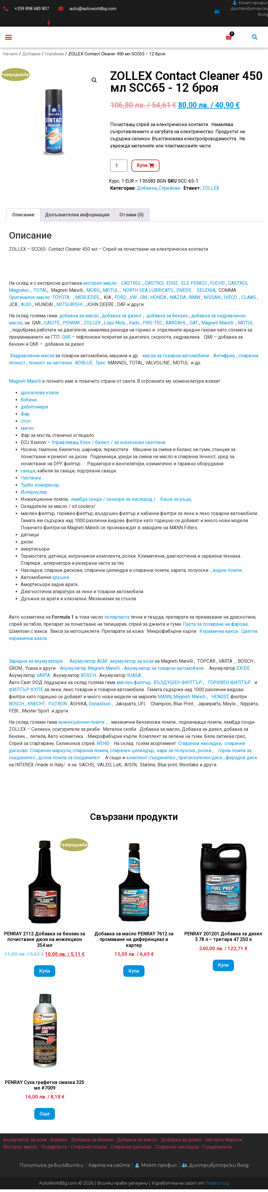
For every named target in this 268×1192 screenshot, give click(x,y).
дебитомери (34, 409)
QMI (66, 340)
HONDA (158, 300)
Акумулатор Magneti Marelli (90, 671)
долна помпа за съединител (69, 760)
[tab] (23, 217)
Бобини (59, 1143)
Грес (100, 365)
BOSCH (88, 678)
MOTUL (110, 293)
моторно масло (100, 286)
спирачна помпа (90, 753)
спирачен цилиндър (132, 753)
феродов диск (241, 760)
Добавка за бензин (92, 1143)
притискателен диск (200, 760)
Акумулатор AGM (88, 664)
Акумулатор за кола (25, 1143)
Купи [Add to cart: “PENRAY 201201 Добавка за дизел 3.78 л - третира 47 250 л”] (223, 968)
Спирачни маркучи (50, 753)
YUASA (134, 678)
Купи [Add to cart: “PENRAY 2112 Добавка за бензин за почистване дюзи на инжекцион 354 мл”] (44, 974)
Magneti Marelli (217, 326)
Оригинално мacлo (29, 300)
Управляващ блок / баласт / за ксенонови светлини (108, 445)
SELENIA (206, 293)
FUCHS (217, 286)
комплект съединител (150, 760)
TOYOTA (60, 300)
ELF (185, 286)
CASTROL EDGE (161, 286)
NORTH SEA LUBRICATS (148, 293)
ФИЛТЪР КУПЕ (26, 692)
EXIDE (243, 671)
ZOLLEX (210, 191)
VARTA (43, 678)
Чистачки (31, 480)
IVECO (230, 300)
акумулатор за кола (131, 664)
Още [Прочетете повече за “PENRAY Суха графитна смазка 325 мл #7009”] (45, 1116)
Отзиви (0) (131, 217)
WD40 (103, 746)
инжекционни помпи (81, 725)
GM (143, 300)
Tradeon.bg (217, 1185)
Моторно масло (20, 1150)
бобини (29, 402)
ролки (204, 753)
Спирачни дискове (131, 1150)
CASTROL (131, 286)
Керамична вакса (218, 634)
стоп (25, 424)
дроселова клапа (40, 395)
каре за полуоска (176, 753)
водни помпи (227, 573)
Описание (23, 217)
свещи (28, 473)
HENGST (219, 699)
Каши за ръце (175, 502)
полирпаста (116, 620)
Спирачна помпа (89, 1150)
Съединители (217, 1150)
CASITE (52, 326)
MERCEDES (87, 300)
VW (133, 300)
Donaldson (100, 706)
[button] (8, 38)
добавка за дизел (121, 318)
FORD (120, 300)
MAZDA (178, 300)
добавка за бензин (167, 318)
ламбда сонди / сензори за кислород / (113, 502)
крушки (60, 580)
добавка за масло (79, 318)
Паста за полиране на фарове (215, 627)
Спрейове (54, 56)
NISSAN (212, 300)
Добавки (31, 56)
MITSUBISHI (69, 307)
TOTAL (41, 293)
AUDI (26, 307)
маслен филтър (133, 685)
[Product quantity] (118, 168)
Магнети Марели (223, 1143)
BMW (194, 300)
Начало (10, 56)
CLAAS (248, 300)
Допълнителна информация (77, 217)
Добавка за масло (137, 1143)
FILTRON (57, 706)
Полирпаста (54, 1150)
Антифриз (224, 358)
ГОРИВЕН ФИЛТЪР (229, 685)
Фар (25, 416)
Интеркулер (34, 495)
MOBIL (93, 293)
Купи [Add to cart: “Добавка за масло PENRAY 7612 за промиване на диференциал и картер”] (134, 974)
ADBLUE (83, 365)
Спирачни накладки (199, 746)
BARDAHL (175, 326)
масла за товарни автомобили (175, 358)
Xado (134, 326)
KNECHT (36, 706)
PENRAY (71, 326)
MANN (164, 699)
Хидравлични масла (32, 358)
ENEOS (183, 293)
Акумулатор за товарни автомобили (164, 671)
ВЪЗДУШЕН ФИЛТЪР (178, 685)
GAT (194, 326)
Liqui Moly (115, 326)
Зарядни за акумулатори (36, 664)
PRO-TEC (152, 326)
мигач (27, 431)
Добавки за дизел (181, 1143)
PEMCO (199, 286)
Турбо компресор (40, 487)
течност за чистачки (50, 365)
